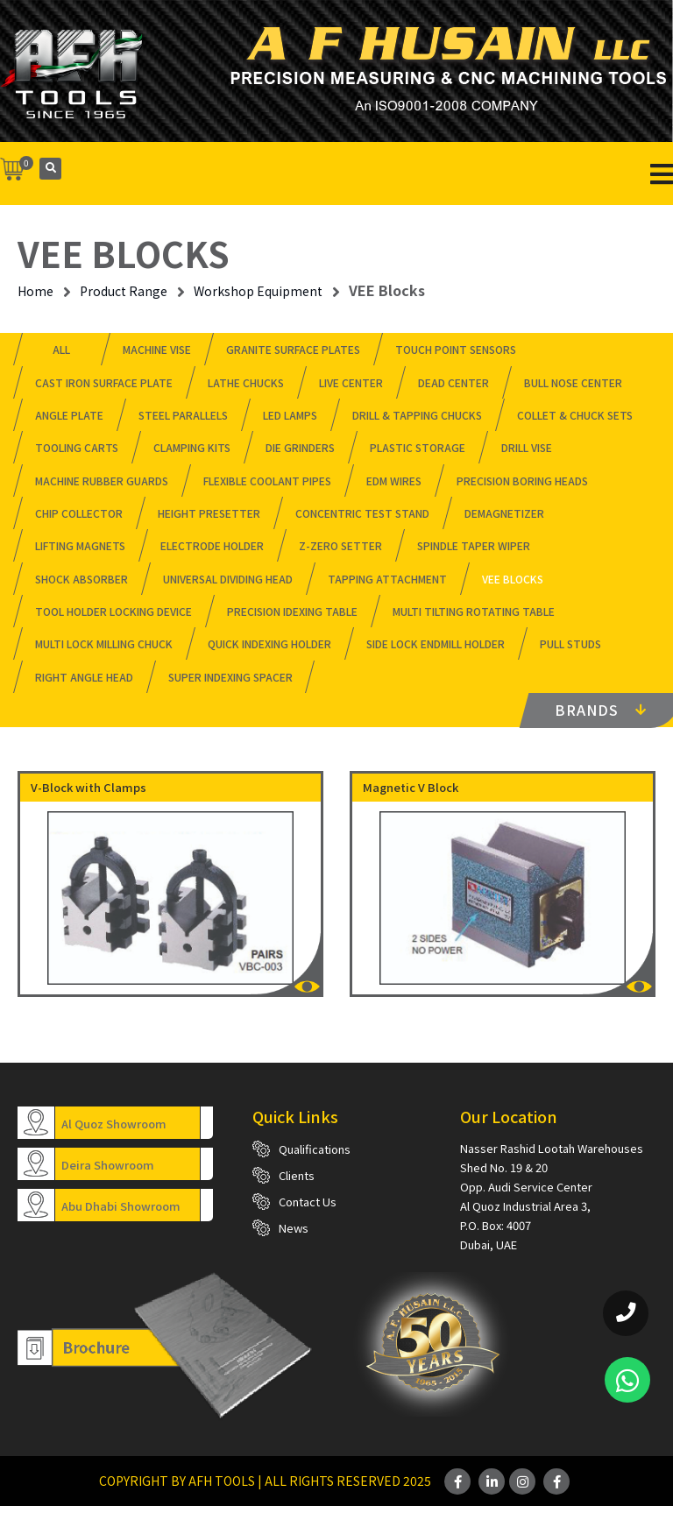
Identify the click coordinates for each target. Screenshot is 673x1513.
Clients (297, 1182)
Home (35, 291)
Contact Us (307, 1208)
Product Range (123, 291)
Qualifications (315, 1156)
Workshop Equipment (258, 291)
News (293, 1235)
